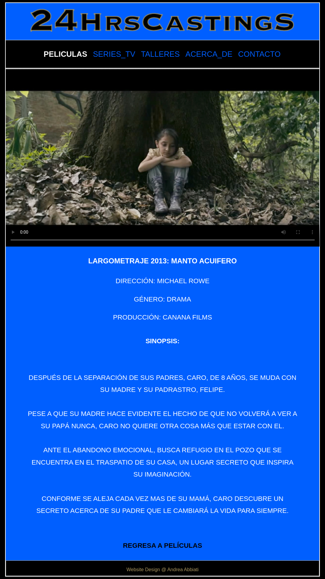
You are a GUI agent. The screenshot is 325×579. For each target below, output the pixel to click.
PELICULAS (65, 54)
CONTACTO (259, 54)
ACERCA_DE (208, 54)
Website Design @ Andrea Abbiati (162, 569)
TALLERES (160, 54)
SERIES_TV (114, 54)
